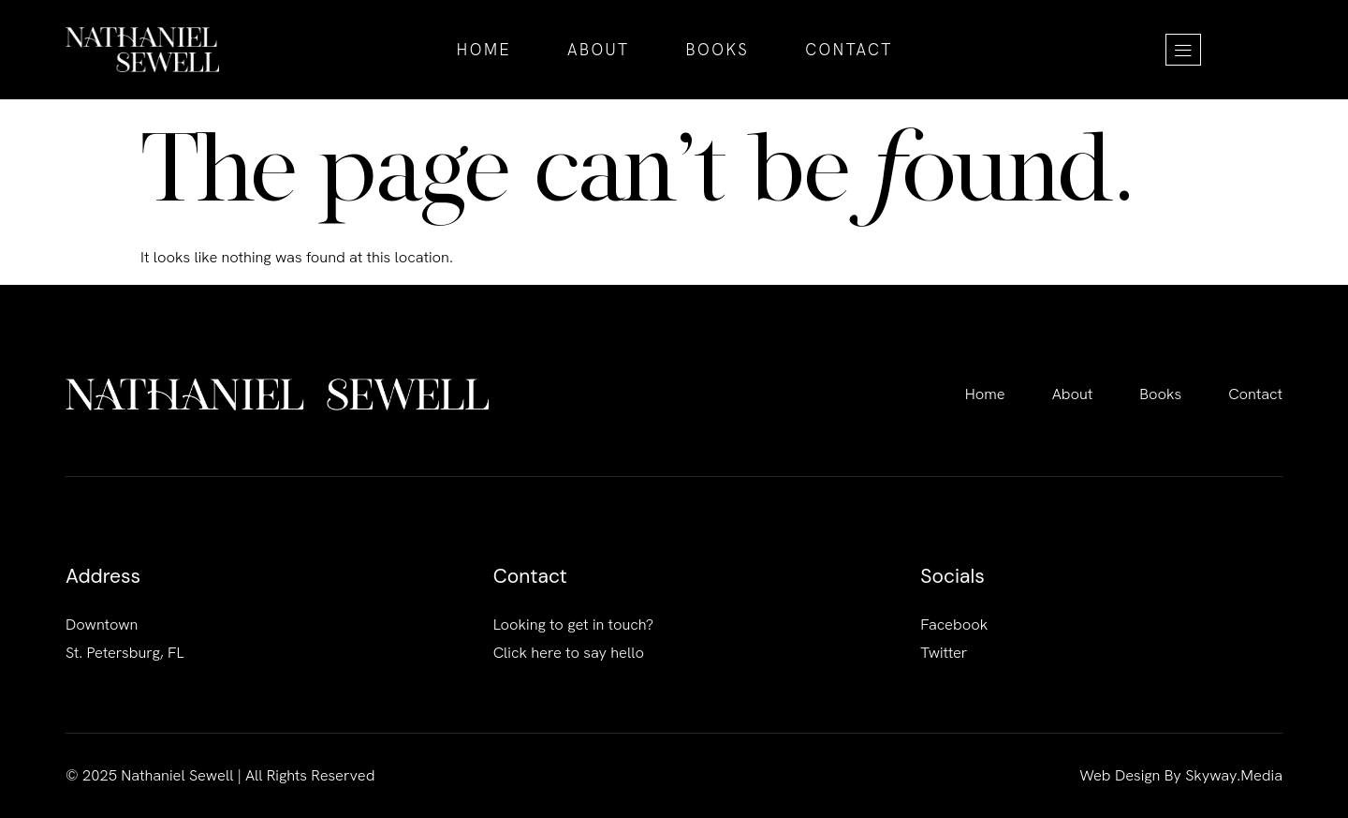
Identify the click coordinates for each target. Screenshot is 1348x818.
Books (718, 49)
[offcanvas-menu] (1183, 50)
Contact (848, 49)
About (598, 49)
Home (484, 49)
